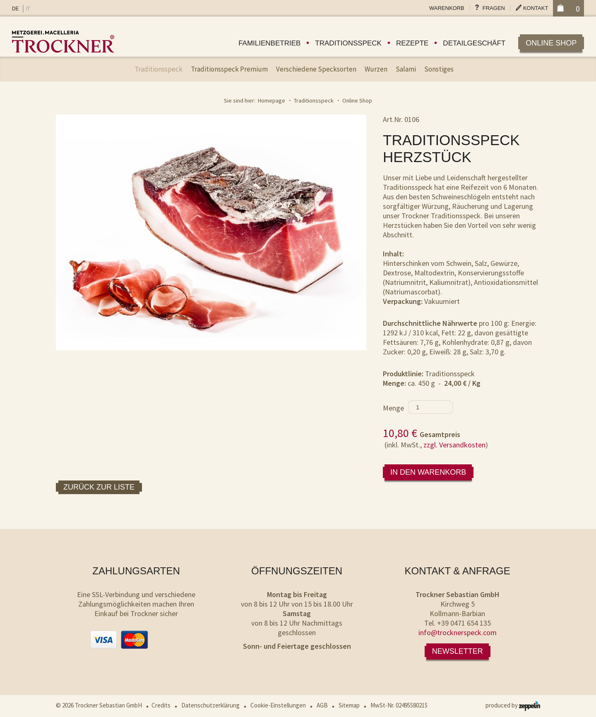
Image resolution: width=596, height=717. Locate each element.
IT (28, 9)
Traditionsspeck (348, 43)
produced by (512, 705)
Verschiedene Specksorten (316, 69)
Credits (161, 705)
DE (15, 9)
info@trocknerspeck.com (457, 632)
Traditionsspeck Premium (229, 69)
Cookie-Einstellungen (278, 705)
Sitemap (349, 705)
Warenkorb (446, 8)
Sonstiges (439, 69)
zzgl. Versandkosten (454, 444)
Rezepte (412, 43)
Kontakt (535, 8)
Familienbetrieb (269, 43)
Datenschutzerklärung (210, 705)
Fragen (494, 8)
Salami (406, 69)
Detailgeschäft (474, 43)
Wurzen (376, 69)
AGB (322, 705)
